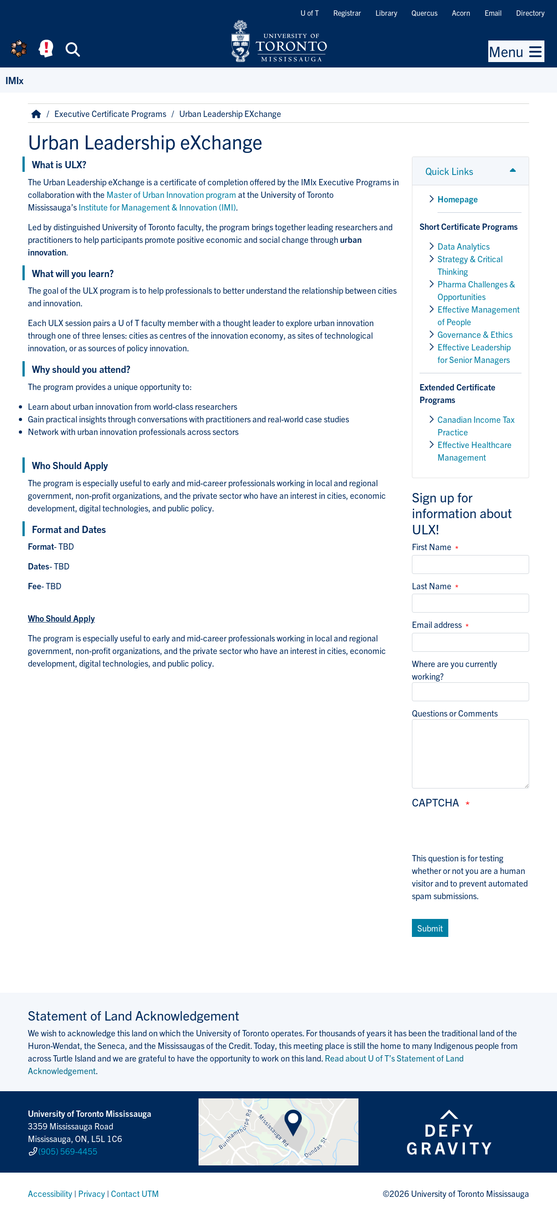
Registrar (347, 12)
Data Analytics (464, 246)
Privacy (91, 1193)
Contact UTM (135, 1193)
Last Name (431, 585)
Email (493, 12)
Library (386, 12)
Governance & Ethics (475, 334)
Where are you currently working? (454, 669)
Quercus (424, 12)
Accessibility (50, 1193)
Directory (530, 12)
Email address (437, 624)
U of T (310, 12)
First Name (431, 546)
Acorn (461, 12)
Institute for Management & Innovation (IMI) (157, 207)
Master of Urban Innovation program (171, 194)
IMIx (14, 80)
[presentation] (480, 833)
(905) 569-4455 (67, 1151)
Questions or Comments (455, 713)
